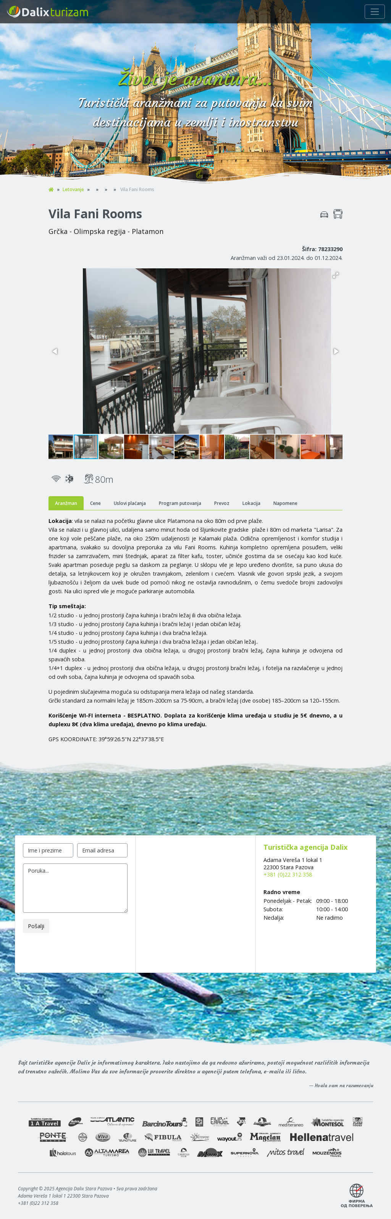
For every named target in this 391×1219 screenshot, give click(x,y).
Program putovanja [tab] (180, 503)
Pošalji (36, 926)
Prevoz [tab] (221, 503)
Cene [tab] (95, 503)
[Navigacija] (375, 12)
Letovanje (73, 189)
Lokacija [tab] (251, 503)
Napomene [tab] (285, 503)
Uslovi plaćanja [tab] (130, 503)
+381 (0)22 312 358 (287, 874)
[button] (336, 275)
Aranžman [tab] (66, 503)
